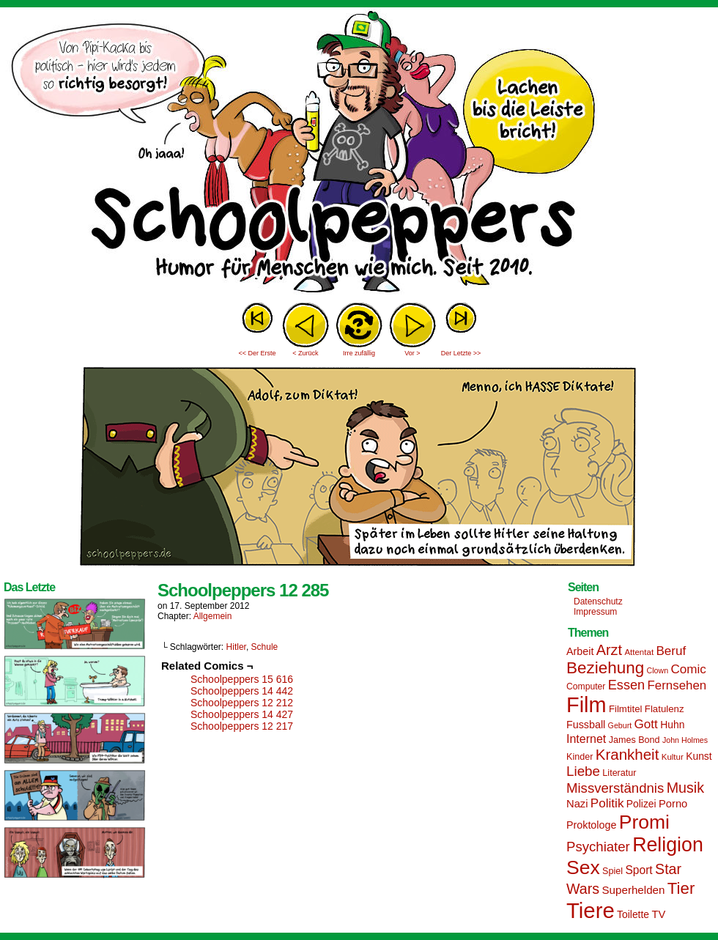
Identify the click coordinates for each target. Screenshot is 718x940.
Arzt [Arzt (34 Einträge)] (609, 650)
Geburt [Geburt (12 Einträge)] (620, 725)
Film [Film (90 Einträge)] (586, 705)
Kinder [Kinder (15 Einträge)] (579, 757)
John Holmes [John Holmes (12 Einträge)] (685, 740)
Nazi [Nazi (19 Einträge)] (577, 804)
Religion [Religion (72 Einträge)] (667, 845)
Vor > (412, 353)
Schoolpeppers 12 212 (241, 702)
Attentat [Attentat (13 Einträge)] (639, 652)
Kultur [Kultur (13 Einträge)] (673, 756)
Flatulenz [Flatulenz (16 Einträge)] (664, 708)
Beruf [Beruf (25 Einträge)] (671, 651)
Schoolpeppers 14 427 (241, 714)
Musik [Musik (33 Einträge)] (685, 788)
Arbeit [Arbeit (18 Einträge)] (579, 651)
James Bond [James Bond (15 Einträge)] (634, 740)
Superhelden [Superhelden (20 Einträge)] (633, 890)
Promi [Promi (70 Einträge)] (644, 822)
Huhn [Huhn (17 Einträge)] (672, 724)
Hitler (236, 647)
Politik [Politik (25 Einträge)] (607, 803)
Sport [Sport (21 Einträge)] (638, 870)
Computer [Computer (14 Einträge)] (585, 686)
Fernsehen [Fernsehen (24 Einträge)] (677, 685)
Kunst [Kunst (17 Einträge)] (698, 756)
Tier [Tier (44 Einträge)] (681, 888)
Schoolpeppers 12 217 (241, 726)
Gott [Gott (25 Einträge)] (646, 724)
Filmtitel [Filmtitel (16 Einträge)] (626, 708)
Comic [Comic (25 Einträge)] (688, 669)
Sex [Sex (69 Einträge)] (583, 867)
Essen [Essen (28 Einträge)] (626, 685)
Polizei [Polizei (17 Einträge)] (641, 804)
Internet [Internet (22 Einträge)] (586, 738)
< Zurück (305, 353)
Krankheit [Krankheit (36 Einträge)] (627, 754)
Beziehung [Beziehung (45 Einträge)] (605, 668)
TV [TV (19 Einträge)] (658, 914)
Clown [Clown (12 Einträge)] (657, 670)
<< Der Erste (256, 353)
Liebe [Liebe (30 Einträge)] (583, 771)
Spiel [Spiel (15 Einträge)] (612, 871)
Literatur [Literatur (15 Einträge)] (619, 773)
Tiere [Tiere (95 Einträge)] (590, 910)
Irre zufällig (359, 353)
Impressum (595, 612)
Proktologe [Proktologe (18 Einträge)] (591, 825)
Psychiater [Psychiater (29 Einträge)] (598, 846)
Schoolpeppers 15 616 (241, 679)
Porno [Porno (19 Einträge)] (673, 804)
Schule (264, 647)
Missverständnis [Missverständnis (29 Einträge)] (615, 788)
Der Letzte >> (461, 353)
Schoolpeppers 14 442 (241, 691)
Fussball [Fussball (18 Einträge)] (585, 724)
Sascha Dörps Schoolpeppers (359, 153)
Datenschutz (598, 601)
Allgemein (212, 616)
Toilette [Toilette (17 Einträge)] (633, 914)
